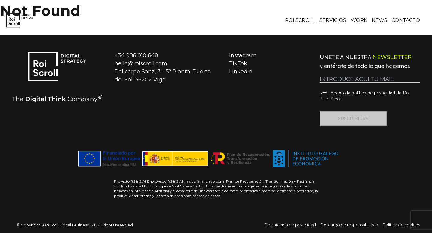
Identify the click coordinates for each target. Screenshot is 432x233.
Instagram (243, 55)
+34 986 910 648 (136, 55)
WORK (359, 20)
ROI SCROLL (300, 20)
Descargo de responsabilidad (349, 224)
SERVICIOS (333, 20)
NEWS (379, 20)
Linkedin (241, 71)
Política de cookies (401, 224)
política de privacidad (373, 93)
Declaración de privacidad (290, 224)
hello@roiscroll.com (141, 63)
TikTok (238, 63)
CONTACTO (406, 20)
